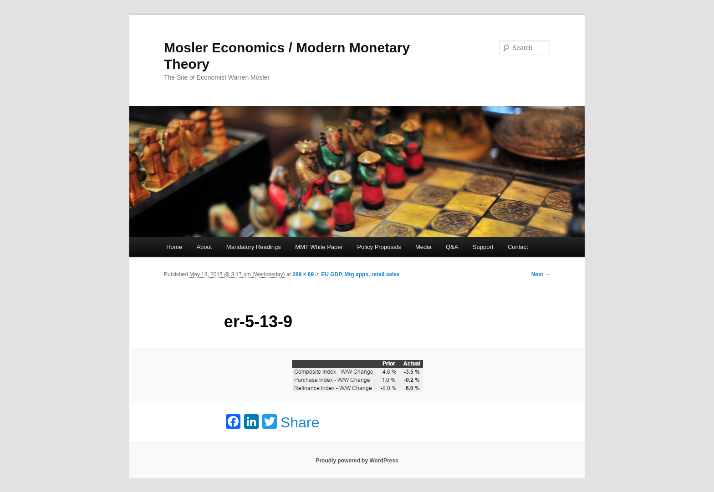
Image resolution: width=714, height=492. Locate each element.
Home (174, 246)
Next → (540, 274)
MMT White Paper (319, 246)
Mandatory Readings (253, 246)
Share (299, 422)
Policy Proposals (379, 246)
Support (483, 246)
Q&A (452, 246)
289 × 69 (303, 274)
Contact (518, 246)
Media (423, 246)
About (204, 246)
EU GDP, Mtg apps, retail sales (360, 274)
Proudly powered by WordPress (357, 460)
